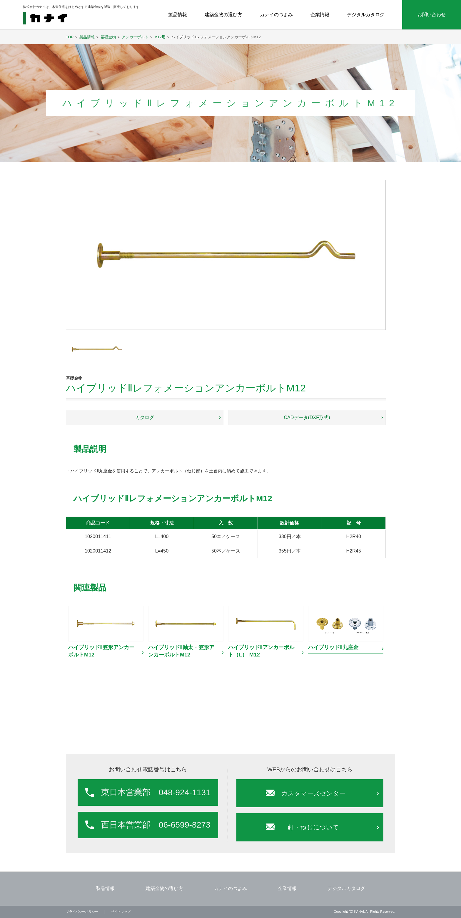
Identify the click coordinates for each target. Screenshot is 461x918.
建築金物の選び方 (223, 14)
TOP (70, 37)
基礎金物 (108, 37)
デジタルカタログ (366, 14)
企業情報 (319, 14)
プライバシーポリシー (82, 911)
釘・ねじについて (313, 827)
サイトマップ (121, 911)
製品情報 (177, 14)
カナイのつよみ (276, 14)
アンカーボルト (135, 37)
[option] (106, 634)
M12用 (160, 37)
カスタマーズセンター (313, 793)
